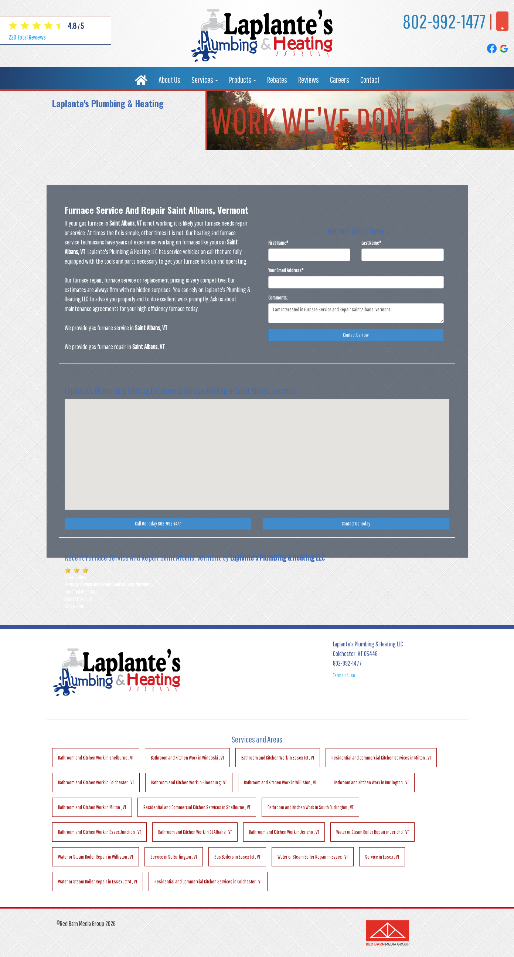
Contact (369, 79)
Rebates (277, 79)
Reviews (308, 79)
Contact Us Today (356, 524)
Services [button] (204, 79)
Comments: (278, 298)
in (95, 758)
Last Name (371, 243)
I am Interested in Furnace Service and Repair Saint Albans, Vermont (356, 313)
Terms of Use (344, 675)
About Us (169, 79)
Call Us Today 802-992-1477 (158, 524)
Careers (339, 79)
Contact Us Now (356, 335)
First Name (278, 243)
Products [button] (242, 79)
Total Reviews (27, 37)
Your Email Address (285, 270)
